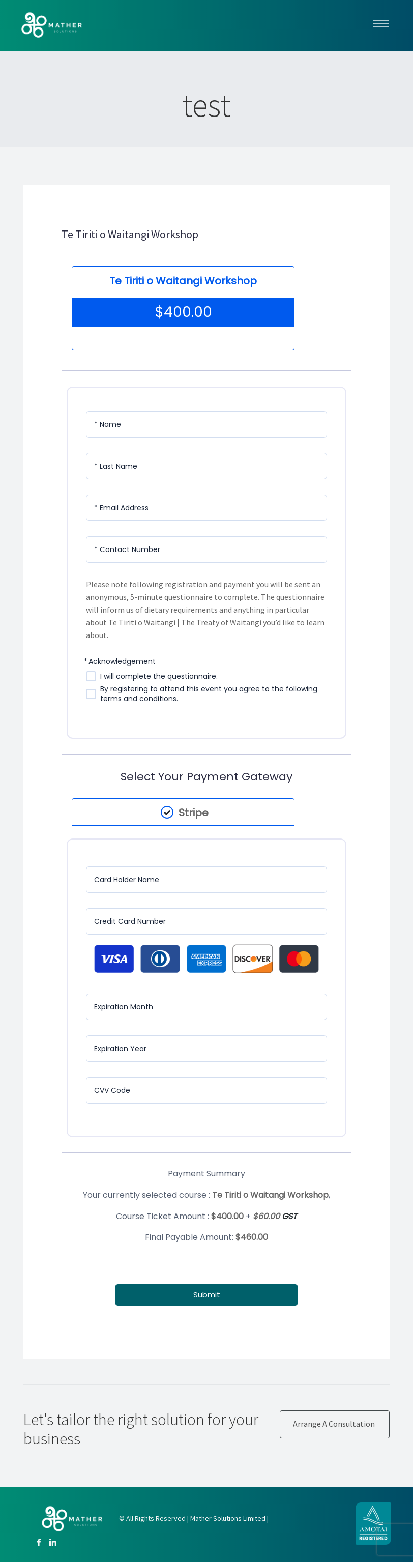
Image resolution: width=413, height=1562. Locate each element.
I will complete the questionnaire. (159, 676)
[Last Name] (206, 466)
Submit (206, 1294)
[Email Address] (206, 508)
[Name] (206, 424)
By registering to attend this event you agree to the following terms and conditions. (208, 694)
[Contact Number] (206, 549)
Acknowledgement (122, 662)
